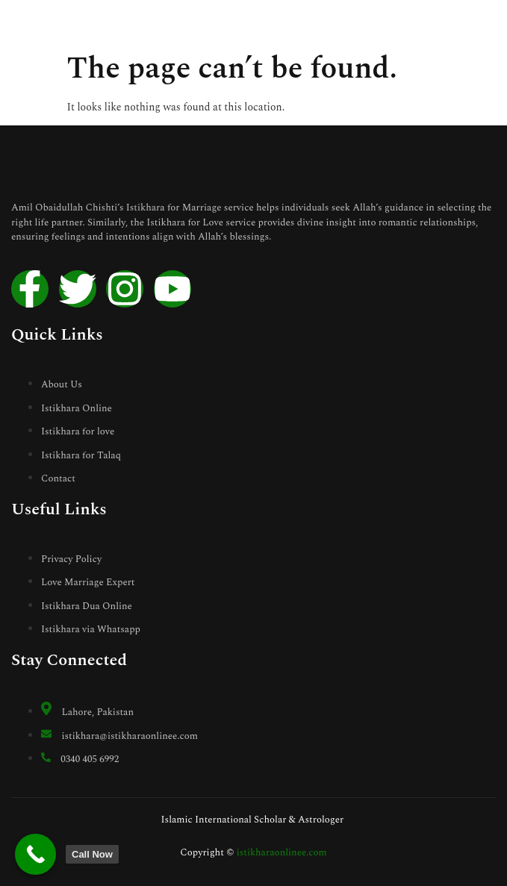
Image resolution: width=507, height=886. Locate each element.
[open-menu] (488, 23)
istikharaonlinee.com (282, 852)
